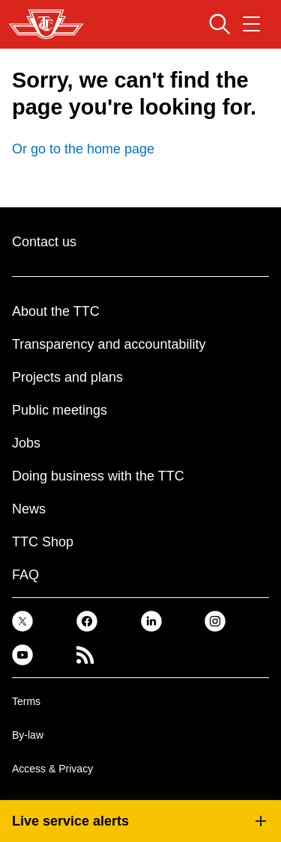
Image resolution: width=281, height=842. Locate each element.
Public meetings (59, 410)
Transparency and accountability (108, 344)
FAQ (25, 574)
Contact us (44, 241)
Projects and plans (67, 377)
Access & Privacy (52, 769)
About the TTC (56, 311)
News (29, 508)
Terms (26, 701)
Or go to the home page (83, 148)
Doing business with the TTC (98, 476)
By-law (27, 735)
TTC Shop (42, 541)
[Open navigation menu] (251, 23)
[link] (22, 621)
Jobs (26, 443)
